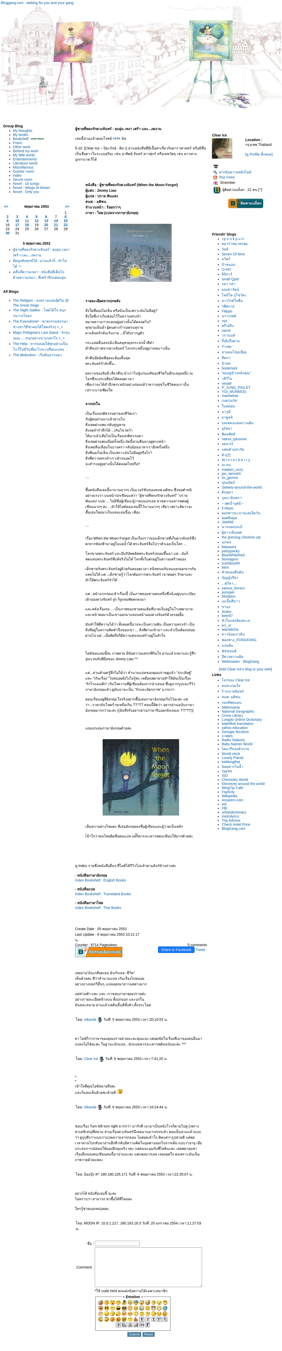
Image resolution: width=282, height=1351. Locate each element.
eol (225, 804)
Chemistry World (236, 780)
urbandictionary (235, 812)
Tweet (202, 950)
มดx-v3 (228, 444)
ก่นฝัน (229, 645)
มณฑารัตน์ (232, 289)
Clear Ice (90, 1059)
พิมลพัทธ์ (230, 434)
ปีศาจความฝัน (234, 657)
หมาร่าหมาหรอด (236, 244)
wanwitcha (231, 629)
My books (20, 135)
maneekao (231, 396)
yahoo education (236, 728)
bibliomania (232, 707)
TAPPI (228, 771)
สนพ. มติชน (232, 697)
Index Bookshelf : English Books (96, 880)
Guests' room (23, 171)
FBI (226, 808)
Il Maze (229, 508)
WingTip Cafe (234, 788)
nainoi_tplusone (235, 439)
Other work (21, 147)
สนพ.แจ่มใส (232, 686)
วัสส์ (226, 249)
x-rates (228, 736)
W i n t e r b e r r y (237, 460)
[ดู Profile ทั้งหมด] (260, 154)
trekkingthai (232, 762)
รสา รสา (230, 284)
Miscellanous (23, 167)
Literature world (25, 163)
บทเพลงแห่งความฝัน (239, 423)
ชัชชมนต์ (230, 651)
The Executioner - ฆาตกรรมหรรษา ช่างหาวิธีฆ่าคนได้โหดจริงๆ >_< (36, 327)
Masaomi (230, 547)
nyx (226, 321)
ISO (226, 776)
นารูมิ (227, 412)
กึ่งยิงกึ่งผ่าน (232, 341)
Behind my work (25, 151)
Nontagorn (231, 559)
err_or (228, 625)
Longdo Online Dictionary (243, 720)
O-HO (228, 269)
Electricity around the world (244, 784)
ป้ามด (227, 363)
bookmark (231, 368)
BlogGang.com (235, 828)
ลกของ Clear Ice (237, 680)
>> (63, 206)
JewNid (229, 522)
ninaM (228, 383)
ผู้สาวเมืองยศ (233, 532)
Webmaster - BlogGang (241, 661)
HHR (112, 138)
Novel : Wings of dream (31, 188)
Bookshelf (21, 139)
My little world (24, 155)
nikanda (89, 1019)
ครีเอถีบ (229, 326)
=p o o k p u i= (234, 239)
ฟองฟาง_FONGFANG (240, 640)
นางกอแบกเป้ (233, 527)
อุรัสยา (228, 428)
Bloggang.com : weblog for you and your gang (37, 3)
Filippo (228, 311)
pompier (229, 592)
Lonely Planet (234, 758)
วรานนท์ (230, 335)
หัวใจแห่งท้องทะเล (237, 620)
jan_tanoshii (232, 474)
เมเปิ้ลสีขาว (232, 601)
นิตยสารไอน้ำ (234, 767)
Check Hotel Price (237, 824)
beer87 (228, 616)
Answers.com (234, 800)
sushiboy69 (232, 563)
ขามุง (227, 607)
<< (6, 206)
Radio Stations (234, 740)
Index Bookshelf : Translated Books (99, 894)
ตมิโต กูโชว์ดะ (235, 295)
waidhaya (230, 518)
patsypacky (232, 551)
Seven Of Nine (234, 254)
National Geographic (239, 711)
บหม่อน (229, 406)
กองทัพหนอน (233, 702)
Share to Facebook (178, 950)
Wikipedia (231, 796)
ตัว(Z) (227, 455)
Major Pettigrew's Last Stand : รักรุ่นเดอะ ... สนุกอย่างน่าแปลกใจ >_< (39, 343)
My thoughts (22, 131)
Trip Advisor (232, 820)
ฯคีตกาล (229, 306)
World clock (232, 754)
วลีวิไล (228, 379)
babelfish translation (239, 724)
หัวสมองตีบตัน (234, 572)
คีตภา (227, 358)
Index (17, 175)
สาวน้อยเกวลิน (234, 634)
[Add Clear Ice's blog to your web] (246, 669)
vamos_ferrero (234, 588)
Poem (17, 143)
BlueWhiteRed (234, 555)
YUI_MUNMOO (235, 392)
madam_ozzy (233, 469)
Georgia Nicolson (236, 732)
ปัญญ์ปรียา (231, 578)
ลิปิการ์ (228, 274)
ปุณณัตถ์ (229, 482)
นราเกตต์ (230, 316)
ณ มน (227, 465)
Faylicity (229, 792)
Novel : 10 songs (26, 184)
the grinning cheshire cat (242, 537)
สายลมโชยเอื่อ (235, 352)
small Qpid (231, 279)
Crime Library (234, 715)
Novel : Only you (26, 192)
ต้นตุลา (229, 492)
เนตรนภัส (230, 400)
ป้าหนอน (230, 265)
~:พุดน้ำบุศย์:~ (234, 503)
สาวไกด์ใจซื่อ (233, 301)
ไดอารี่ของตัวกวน (237, 749)
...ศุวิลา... (230, 583)
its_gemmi (231, 478)
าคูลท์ (228, 417)
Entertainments (25, 159)
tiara (226, 567)
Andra (228, 612)
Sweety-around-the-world (243, 487)
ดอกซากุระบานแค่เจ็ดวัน (242, 513)
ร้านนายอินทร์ (234, 691)
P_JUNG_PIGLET (237, 387)
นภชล (228, 542)
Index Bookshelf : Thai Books (94, 908)
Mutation (230, 596)
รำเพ (228, 346)
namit (227, 330)
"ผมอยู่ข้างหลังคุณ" (237, 373)
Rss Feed (225, 177)
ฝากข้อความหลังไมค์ (234, 172)
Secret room (22, 179)
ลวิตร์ (227, 259)
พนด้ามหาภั (234, 449)
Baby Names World (238, 744)
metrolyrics (231, 816)
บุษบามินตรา (233, 498)
